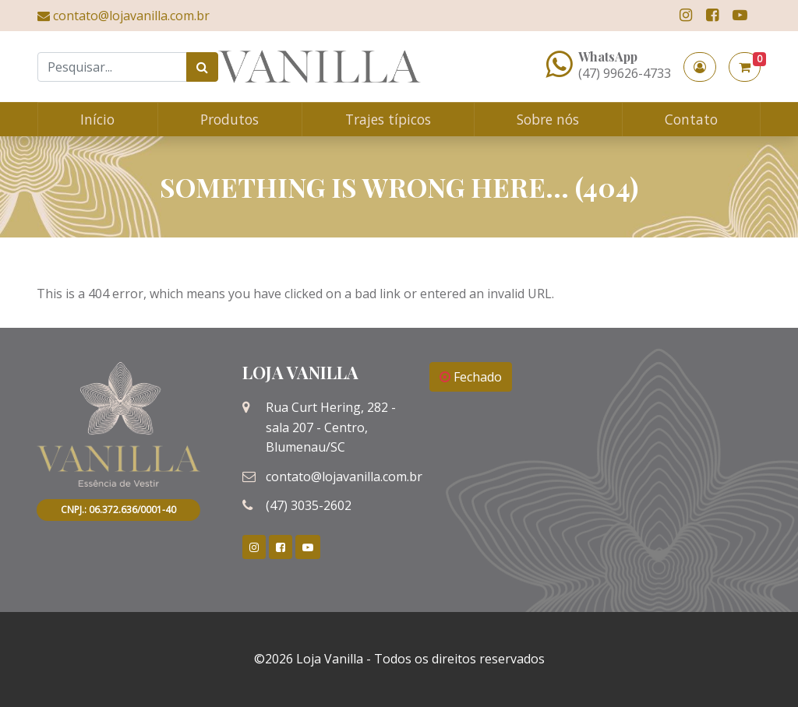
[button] (699, 67)
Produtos (229, 119)
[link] (686, 15)
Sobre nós (548, 119)
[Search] (112, 67)
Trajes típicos (388, 119)
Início (97, 119)
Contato (691, 119)
